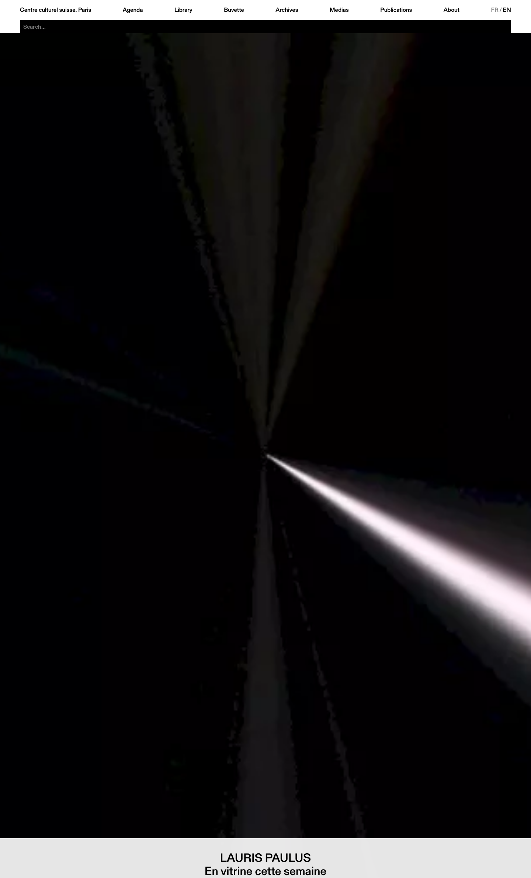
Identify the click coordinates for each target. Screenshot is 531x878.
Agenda (133, 10)
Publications (396, 10)
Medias (339, 10)
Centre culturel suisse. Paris (55, 10)
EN (507, 10)
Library (183, 10)
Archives (286, 10)
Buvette (234, 10)
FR (495, 10)
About (451, 10)
